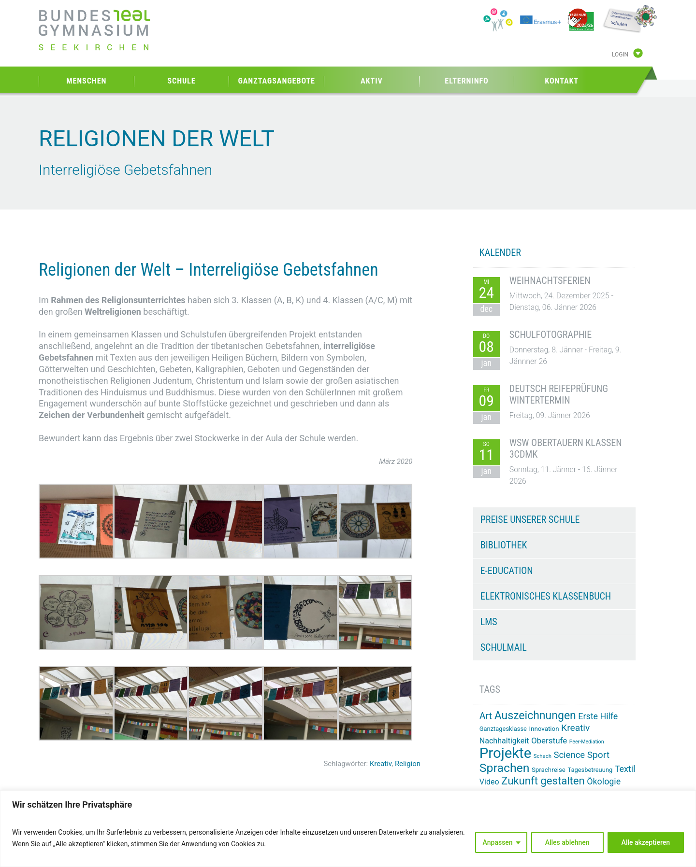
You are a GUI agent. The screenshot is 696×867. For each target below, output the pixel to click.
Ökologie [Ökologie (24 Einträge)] (604, 781)
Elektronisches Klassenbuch (545, 596)
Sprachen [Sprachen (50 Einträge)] (504, 768)
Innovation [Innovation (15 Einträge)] (544, 728)
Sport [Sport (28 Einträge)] (598, 754)
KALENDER (500, 252)
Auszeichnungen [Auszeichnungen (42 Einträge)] (535, 715)
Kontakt (562, 80)
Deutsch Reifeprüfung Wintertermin (558, 394)
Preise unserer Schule (530, 519)
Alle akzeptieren (646, 842)
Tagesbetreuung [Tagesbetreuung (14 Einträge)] (589, 769)
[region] (348, 828)
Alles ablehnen (567, 842)
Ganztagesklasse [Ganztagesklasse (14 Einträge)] (503, 728)
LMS (488, 622)
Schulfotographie (550, 334)
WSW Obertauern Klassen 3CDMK (565, 448)
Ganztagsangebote (276, 80)
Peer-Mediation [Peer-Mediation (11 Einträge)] (586, 742)
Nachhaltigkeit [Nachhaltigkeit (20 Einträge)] (504, 740)
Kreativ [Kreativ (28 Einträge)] (575, 727)
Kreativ (381, 763)
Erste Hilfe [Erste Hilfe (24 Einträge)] (598, 716)
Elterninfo (466, 80)
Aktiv (372, 80)
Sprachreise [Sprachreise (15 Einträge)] (549, 769)
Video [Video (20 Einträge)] (489, 781)
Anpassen (498, 842)
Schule (181, 80)
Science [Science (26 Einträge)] (569, 755)
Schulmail (503, 647)
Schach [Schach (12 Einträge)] (542, 756)
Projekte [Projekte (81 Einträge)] (505, 753)
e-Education (506, 570)
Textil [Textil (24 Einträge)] (625, 769)
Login (620, 54)
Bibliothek (503, 545)
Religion (407, 763)
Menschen (86, 80)
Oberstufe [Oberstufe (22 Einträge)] (549, 740)
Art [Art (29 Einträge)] (485, 716)
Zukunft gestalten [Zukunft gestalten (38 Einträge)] (543, 780)
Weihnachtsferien (550, 280)
